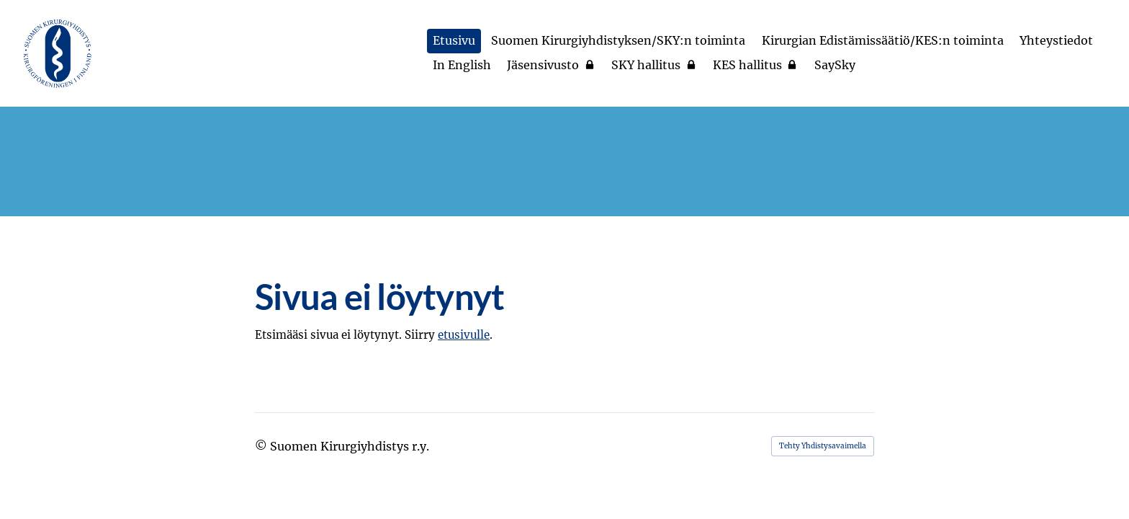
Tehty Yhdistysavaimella (822, 446)
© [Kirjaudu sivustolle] (262, 446)
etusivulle (464, 335)
